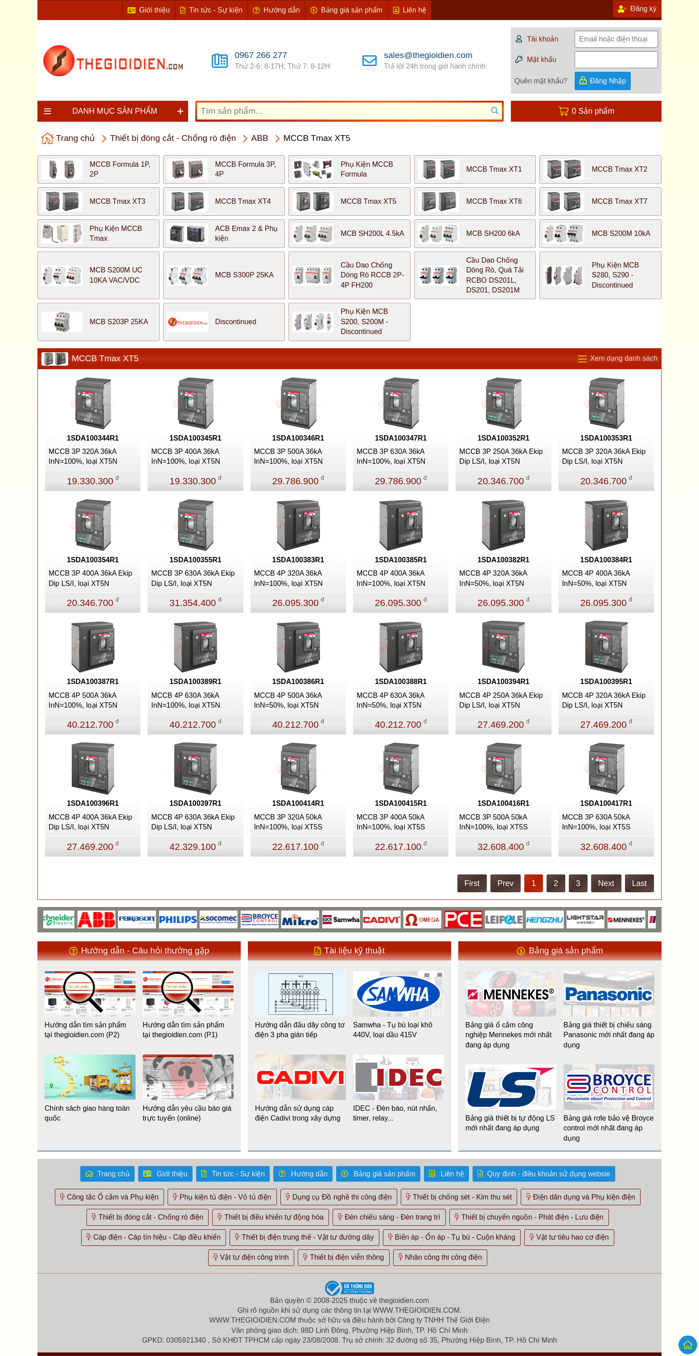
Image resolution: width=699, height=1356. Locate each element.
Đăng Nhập (608, 81)
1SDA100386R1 (298, 681)
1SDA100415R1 (401, 803)
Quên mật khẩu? (540, 81)
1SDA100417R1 (606, 803)
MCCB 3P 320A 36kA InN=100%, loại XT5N (83, 456)
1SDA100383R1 (298, 560)
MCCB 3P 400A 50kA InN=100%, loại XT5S (391, 822)
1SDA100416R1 (503, 803)
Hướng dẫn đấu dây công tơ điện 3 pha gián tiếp (300, 1030)
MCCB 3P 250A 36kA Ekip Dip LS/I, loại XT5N (501, 456)
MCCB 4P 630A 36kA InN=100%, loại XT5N (185, 700)
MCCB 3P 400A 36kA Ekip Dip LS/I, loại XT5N (90, 578)
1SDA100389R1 (195, 681)
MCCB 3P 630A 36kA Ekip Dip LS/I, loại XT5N (192, 578)
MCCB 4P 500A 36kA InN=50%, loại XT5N (288, 700)
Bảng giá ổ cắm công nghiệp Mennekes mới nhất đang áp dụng (508, 1035)
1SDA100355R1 (195, 560)
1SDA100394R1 (503, 681)
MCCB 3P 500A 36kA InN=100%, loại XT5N (288, 456)
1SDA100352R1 (503, 438)
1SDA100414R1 (298, 803)
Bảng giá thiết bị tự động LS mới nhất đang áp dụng (510, 1123)
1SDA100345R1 (195, 438)
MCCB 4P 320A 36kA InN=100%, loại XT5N (288, 578)
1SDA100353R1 (606, 438)
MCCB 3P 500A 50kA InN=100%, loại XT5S (493, 822)
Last (639, 883)
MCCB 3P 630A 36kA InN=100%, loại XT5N (391, 456)
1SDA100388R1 (401, 681)
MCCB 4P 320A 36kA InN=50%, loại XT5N (493, 578)
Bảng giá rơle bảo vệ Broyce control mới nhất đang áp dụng (608, 1128)
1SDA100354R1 (93, 560)
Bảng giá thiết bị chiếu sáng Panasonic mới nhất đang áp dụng (608, 1035)
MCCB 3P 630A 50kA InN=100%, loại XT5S (596, 822)
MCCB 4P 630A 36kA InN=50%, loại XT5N (390, 700)
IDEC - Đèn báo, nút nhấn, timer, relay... (395, 1113)
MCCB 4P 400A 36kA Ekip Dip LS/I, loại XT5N (90, 822)
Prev (506, 883)
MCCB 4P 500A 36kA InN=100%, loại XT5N (83, 700)
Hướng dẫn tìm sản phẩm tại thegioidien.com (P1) (183, 1030)
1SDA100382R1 (503, 560)
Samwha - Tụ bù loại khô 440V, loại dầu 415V (392, 1030)
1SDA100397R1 (195, 803)
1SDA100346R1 (298, 438)
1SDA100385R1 (401, 560)
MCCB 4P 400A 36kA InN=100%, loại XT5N (391, 578)
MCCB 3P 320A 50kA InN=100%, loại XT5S (288, 822)
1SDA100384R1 (606, 560)
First (472, 883)
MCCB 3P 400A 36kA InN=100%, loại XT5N (185, 456)
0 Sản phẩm (593, 111)
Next (606, 883)
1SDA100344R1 (93, 438)
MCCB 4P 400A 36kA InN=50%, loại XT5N (596, 578)
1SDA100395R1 (606, 681)
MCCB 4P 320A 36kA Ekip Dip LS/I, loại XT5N (604, 700)
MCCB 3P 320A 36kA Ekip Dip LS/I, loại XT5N (604, 456)
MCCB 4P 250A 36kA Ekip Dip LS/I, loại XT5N (501, 700)
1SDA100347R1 (401, 438)
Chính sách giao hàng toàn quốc (87, 1113)
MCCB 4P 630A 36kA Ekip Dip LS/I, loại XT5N (192, 822)
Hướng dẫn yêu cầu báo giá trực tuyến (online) (187, 1113)
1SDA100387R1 (93, 681)
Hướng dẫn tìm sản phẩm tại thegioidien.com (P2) (85, 1030)
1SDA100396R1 (93, 803)
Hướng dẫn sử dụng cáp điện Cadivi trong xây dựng (298, 1113)
